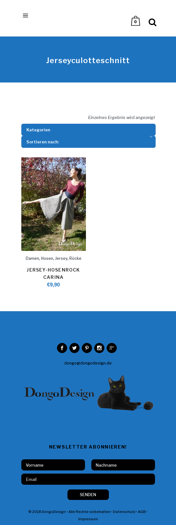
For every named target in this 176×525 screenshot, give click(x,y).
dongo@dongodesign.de (88, 363)
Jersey (61, 258)
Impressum (88, 519)
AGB (142, 511)
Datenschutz (124, 511)
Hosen (47, 258)
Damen (32, 258)
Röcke (75, 258)
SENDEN (88, 494)
